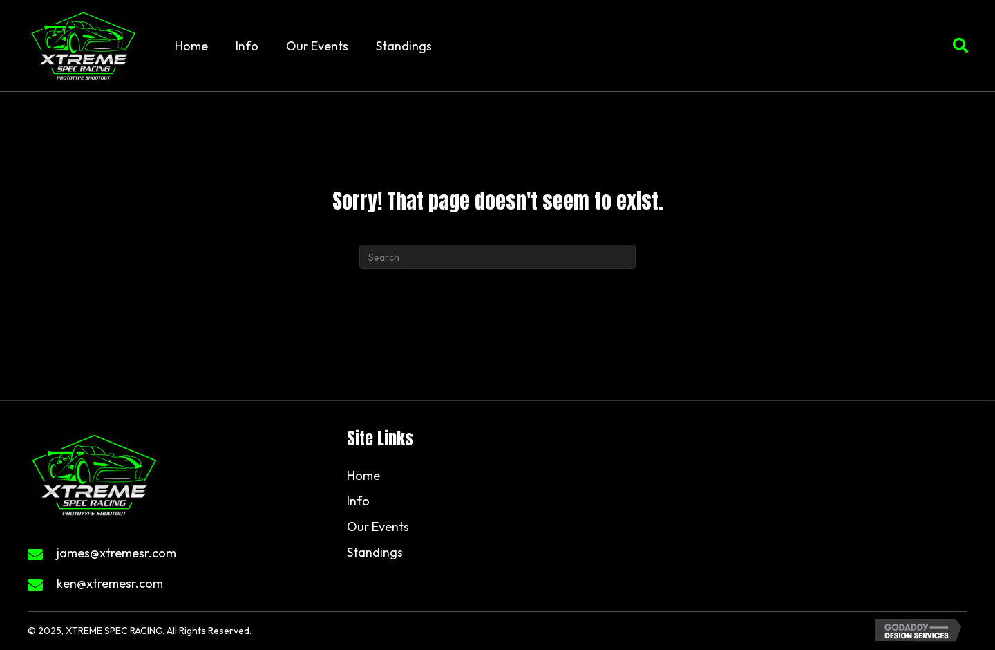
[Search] (497, 257)
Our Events (378, 527)
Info (358, 501)
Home (363, 475)
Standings (375, 552)
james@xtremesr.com (116, 553)
